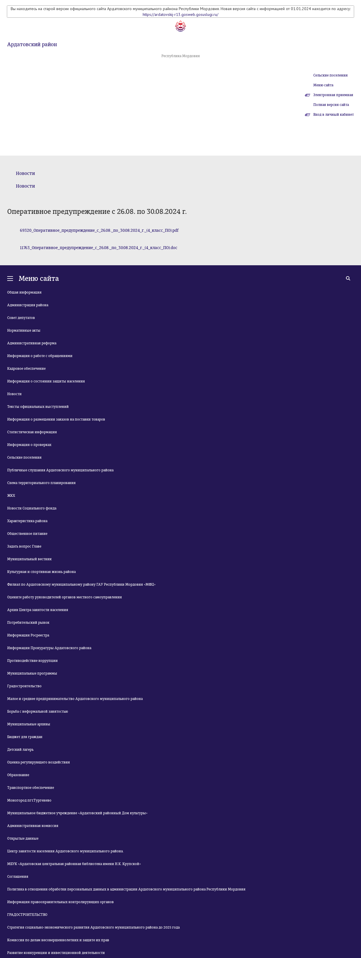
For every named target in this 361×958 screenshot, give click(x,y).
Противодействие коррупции (32, 661)
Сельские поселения (330, 75)
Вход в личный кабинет (333, 115)
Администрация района (27, 305)
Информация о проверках (29, 445)
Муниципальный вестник (29, 559)
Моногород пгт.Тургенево (29, 800)
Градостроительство (24, 686)
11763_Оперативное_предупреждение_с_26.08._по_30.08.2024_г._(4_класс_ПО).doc (98, 247)
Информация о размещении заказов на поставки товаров (56, 419)
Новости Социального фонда (31, 508)
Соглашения (17, 877)
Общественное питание (27, 534)
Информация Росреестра (28, 635)
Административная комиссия (32, 826)
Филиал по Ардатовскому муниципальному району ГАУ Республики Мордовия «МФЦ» (81, 584)
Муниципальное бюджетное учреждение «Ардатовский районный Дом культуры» (77, 813)
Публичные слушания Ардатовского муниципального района (60, 470)
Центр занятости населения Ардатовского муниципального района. (65, 851)
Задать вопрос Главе (24, 546)
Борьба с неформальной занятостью (37, 711)
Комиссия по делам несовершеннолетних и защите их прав (58, 940)
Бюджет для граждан (24, 737)
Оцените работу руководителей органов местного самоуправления (64, 597)
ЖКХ (11, 496)
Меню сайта (323, 85)
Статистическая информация (32, 432)
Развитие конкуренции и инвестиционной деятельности (56, 953)
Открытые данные (22, 838)
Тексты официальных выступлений (38, 407)
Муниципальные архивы (28, 724)
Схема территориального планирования (41, 483)
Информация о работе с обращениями (39, 356)
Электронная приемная (333, 95)
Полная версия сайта (331, 105)
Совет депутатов (21, 318)
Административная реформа (31, 343)
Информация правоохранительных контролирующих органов (60, 902)
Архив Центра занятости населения (37, 610)
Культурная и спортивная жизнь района (41, 572)
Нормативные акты (23, 330)
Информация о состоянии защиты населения (46, 381)
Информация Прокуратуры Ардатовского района (49, 648)
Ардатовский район (32, 44)
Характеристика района (27, 521)
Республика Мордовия (180, 56)
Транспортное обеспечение (30, 788)
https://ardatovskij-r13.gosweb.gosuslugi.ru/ (180, 14)
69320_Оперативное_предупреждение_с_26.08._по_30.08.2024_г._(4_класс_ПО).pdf (99, 230)
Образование (18, 775)
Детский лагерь (20, 750)
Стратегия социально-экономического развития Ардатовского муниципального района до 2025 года (93, 927)
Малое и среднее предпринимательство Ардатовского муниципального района (75, 699)
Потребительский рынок (28, 623)
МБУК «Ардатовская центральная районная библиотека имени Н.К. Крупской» (74, 864)
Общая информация (24, 292)
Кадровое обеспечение (26, 369)
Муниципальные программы (32, 673)
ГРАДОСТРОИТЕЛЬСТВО (27, 915)
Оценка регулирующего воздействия (38, 762)
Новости (25, 173)
